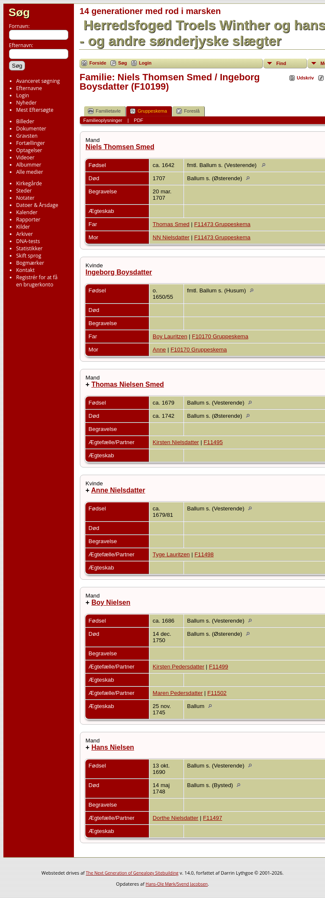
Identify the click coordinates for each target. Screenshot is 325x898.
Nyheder (26, 102)
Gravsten (26, 135)
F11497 (212, 818)
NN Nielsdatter (171, 237)
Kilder (23, 226)
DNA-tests (28, 241)
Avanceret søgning (38, 81)
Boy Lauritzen (170, 336)
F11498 (204, 554)
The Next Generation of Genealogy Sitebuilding (132, 873)
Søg (19, 12)
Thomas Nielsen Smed (127, 384)
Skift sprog (28, 255)
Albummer (28, 164)
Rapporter (28, 219)
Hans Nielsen (112, 747)
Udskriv (305, 77)
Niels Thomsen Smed (119, 146)
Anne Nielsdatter (118, 490)
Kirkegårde (29, 183)
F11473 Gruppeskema (222, 224)
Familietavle (104, 111)
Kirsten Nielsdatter (176, 442)
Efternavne (29, 88)
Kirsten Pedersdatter (178, 666)
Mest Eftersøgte (35, 109)
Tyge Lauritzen (171, 554)
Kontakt (25, 270)
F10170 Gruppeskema (220, 336)
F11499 (218, 666)
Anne (159, 349)
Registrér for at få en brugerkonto (36, 281)
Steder (24, 190)
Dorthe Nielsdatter (175, 818)
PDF (138, 120)
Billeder (25, 121)
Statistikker (29, 248)
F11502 (216, 693)
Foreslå (188, 111)
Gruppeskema (148, 111)
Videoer (25, 157)
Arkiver (24, 234)
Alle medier (29, 172)
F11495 (213, 442)
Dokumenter (31, 128)
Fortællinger (30, 143)
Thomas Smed (171, 224)
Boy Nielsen (110, 602)
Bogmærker (30, 262)
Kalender (26, 212)
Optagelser (29, 150)
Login (22, 95)
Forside (97, 62)
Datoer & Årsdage (37, 205)
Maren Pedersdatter (178, 693)
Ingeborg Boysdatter (118, 272)
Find (281, 63)
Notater (25, 197)
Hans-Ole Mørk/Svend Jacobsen (177, 884)
